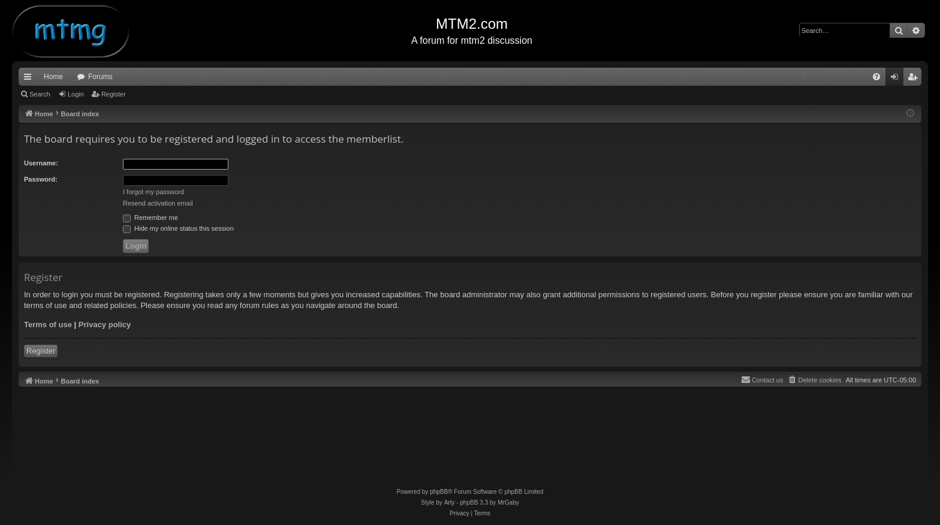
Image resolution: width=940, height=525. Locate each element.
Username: (41, 163)
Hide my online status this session (178, 228)
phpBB (439, 491)
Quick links (30, 79)
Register (113, 94)
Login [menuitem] (897, 79)
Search (39, 94)
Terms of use (48, 324)
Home (53, 77)
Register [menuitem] (915, 79)
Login (76, 94)
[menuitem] (876, 77)
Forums (100, 77)
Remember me (150, 217)
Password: (41, 179)
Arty (449, 502)
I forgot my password (153, 191)
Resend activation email (158, 203)
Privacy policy (105, 324)
